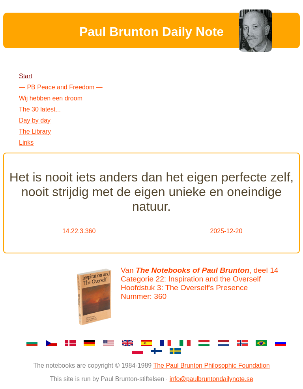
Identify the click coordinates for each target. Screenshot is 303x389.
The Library (35, 131)
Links (26, 142)
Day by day (34, 120)
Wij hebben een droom (50, 98)
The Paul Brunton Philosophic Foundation (211, 365)
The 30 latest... (40, 109)
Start (25, 76)
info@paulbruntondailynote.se (211, 379)
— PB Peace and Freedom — (61, 87)
